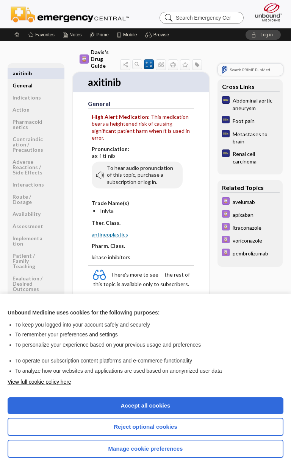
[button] (158, 34)
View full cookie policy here (39, 382)
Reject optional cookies (145, 426)
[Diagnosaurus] (250, 104)
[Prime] (99, 34)
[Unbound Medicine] (266, 12)
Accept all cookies (146, 405)
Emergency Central (70, 14)
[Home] (17, 34)
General (23, 73)
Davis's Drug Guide (94, 59)
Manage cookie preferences (145, 448)
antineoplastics (110, 234)
